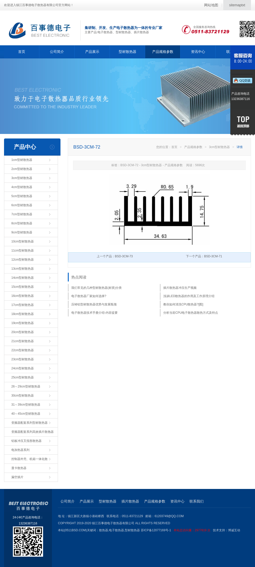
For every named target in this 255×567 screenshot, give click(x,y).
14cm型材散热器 (22, 277)
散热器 (103, 530)
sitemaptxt (237, 5)
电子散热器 (116, 530)
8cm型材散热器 (21, 223)
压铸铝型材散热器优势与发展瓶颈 (94, 304)
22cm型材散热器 (22, 350)
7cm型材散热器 (21, 214)
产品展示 (92, 52)
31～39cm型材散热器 (25, 404)
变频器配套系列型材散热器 (29, 422)
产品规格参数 (162, 52)
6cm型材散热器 (21, 205)
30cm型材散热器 (22, 395)
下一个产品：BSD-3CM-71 (204, 256)
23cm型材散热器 (22, 359)
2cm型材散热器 (21, 169)
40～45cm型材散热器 (25, 413)
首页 (21, 52)
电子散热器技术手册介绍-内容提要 (94, 312)
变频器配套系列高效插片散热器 (32, 432)
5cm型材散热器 (21, 196)
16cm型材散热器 (22, 296)
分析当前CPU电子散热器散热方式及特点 (190, 312)
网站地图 (211, 5)
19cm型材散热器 (22, 323)
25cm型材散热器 (22, 377)
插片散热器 (130, 501)
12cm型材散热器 (22, 259)
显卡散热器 (18, 468)
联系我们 (196, 501)
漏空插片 (17, 477)
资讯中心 (198, 52)
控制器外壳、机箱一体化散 (29, 459)
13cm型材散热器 (22, 268)
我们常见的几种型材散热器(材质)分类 (96, 288)
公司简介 (57, 52)
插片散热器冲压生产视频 (180, 288)
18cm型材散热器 (22, 314)
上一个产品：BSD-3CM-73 (115, 256)
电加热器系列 (20, 450)
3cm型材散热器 (21, 178)
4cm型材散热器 (21, 187)
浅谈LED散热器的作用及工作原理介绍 (188, 296)
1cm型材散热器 (21, 160)
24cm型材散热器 (22, 368)
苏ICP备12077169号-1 (177, 530)
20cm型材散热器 (22, 332)
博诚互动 (234, 530)
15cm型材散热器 (22, 287)
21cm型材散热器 (22, 341)
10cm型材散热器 (22, 241)
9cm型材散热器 (21, 232)
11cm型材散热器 (22, 250)
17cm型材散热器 (22, 305)
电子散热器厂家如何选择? (88, 296)
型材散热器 (127, 52)
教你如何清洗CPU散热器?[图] (183, 304)
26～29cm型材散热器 (25, 386)
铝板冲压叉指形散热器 (26, 441)
